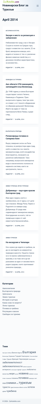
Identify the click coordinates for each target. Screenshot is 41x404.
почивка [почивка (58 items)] (23, 377)
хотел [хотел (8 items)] (25, 387)
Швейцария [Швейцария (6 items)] (32, 359)
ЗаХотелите (7, 294)
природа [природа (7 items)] (31, 378)
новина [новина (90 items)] (23, 373)
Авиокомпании (9, 288)
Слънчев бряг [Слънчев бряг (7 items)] (34, 356)
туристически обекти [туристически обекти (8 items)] (16, 387)
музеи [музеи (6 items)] (16, 374)
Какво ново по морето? (12, 303)
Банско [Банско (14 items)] (14, 353)
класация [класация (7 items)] (14, 369)
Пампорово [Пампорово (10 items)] (25, 356)
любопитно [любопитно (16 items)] (31, 370)
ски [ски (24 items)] (4, 383)
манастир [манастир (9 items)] (6, 374)
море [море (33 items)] (11, 373)
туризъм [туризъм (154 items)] (25, 383)
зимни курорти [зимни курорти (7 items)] (27, 366)
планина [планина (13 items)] (14, 378)
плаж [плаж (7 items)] (4, 378)
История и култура (12, 30)
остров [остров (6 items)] (36, 374)
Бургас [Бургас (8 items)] (20, 353)
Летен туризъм (23, 186)
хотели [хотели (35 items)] (31, 387)
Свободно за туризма (13, 79)
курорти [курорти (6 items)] (24, 369)
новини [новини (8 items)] (31, 374)
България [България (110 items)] (29, 352)
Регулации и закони (11, 311)
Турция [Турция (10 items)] (9, 359)
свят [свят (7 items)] (35, 378)
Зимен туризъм (11, 186)
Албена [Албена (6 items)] (9, 353)
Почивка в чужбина (10, 308)
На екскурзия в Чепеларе (17, 242)
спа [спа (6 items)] (17, 383)
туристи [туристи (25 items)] (6, 387)
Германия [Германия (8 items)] (12, 356)
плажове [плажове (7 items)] (8, 378)
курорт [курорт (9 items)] (19, 369)
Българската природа (14, 131)
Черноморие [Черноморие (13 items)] (24, 359)
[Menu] (38, 6)
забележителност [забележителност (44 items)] (12, 362)
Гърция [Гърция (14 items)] (18, 356)
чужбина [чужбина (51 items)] (11, 391)
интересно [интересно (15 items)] (7, 370)
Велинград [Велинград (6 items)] (5, 356)
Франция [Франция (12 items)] (15, 359)
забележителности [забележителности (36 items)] (13, 366)
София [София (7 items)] (4, 359)
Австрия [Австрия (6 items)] (5, 353)
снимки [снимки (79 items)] (11, 382)
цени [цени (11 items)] (4, 391)
